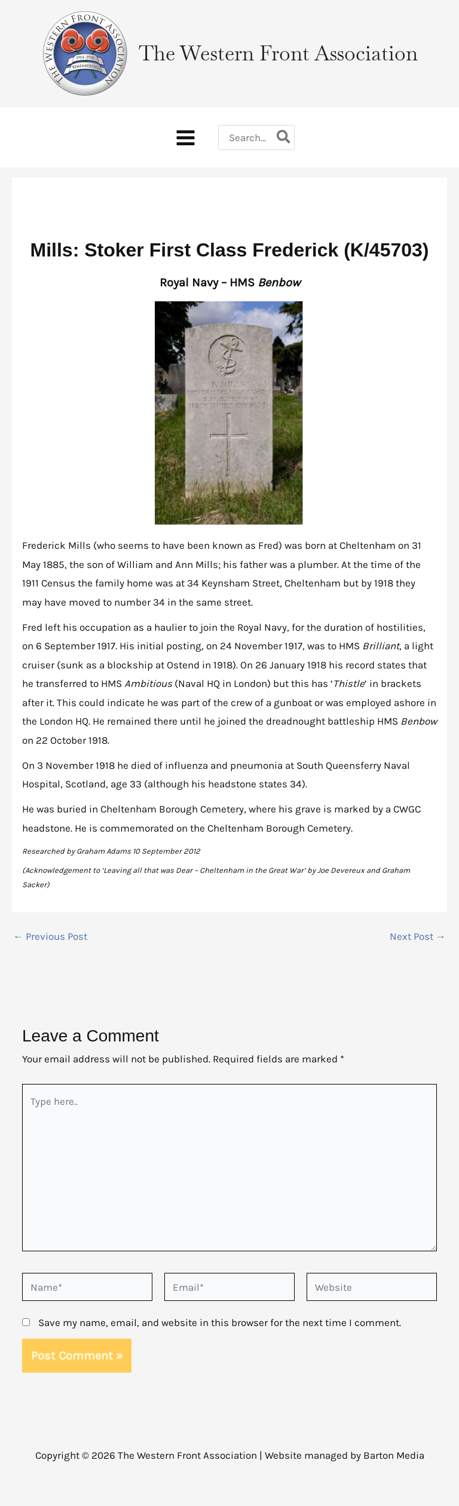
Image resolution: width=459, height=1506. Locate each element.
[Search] (284, 137)
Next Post (418, 936)
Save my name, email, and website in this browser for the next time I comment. (219, 1322)
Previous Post (50, 936)
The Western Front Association (278, 53)
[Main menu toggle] (185, 138)
